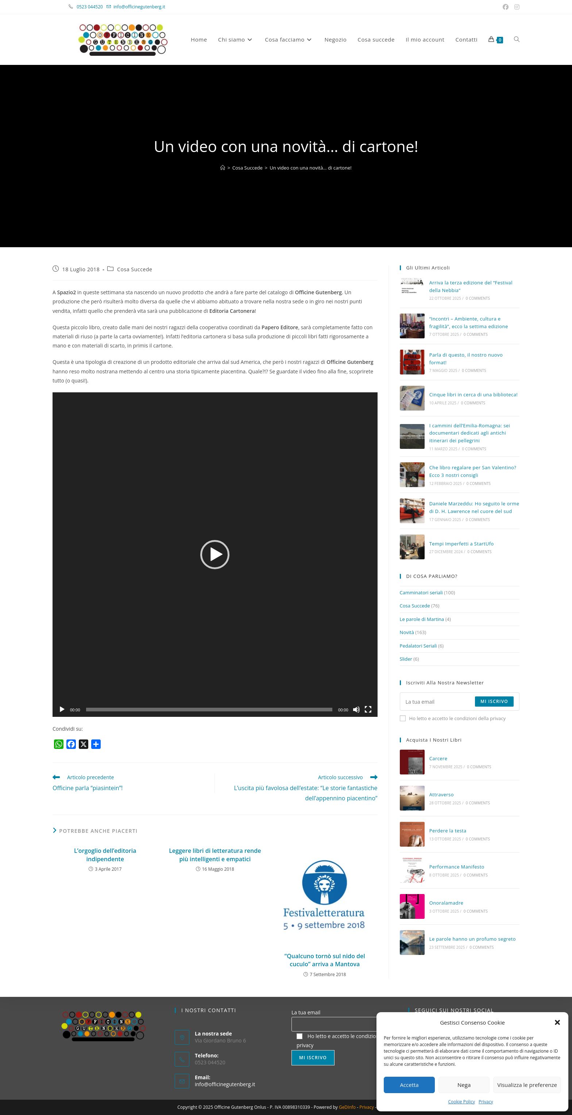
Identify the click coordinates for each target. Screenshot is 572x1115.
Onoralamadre (446, 903)
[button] (557, 1022)
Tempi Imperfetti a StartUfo (461, 543)
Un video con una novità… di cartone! (310, 167)
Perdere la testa (448, 830)
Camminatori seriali (421, 592)
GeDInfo (347, 1107)
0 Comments (478, 298)
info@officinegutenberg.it (139, 7)
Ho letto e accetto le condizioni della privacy (453, 718)
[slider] (209, 709)
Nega (464, 1084)
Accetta (409, 1084)
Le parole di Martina (422, 619)
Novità (407, 632)
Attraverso (441, 794)
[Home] (222, 167)
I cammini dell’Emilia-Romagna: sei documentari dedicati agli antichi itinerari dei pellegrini (469, 433)
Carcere (438, 758)
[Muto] (356, 709)
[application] (215, 554)
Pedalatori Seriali (418, 645)
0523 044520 (94, 7)
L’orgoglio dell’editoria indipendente (105, 855)
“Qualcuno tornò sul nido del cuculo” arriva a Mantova (325, 960)
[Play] (62, 709)
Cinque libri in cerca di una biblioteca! (473, 394)
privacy (305, 1045)
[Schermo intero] (368, 709)
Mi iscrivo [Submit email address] (494, 701)
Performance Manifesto (456, 866)
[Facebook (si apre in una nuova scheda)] (506, 7)
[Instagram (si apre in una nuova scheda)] (515, 7)
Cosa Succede (134, 269)
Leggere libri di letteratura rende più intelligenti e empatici (215, 855)
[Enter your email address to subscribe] (459, 701)
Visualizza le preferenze (527, 1084)
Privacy (486, 1102)
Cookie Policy (461, 1102)
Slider (406, 659)
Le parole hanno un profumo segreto (472, 939)
